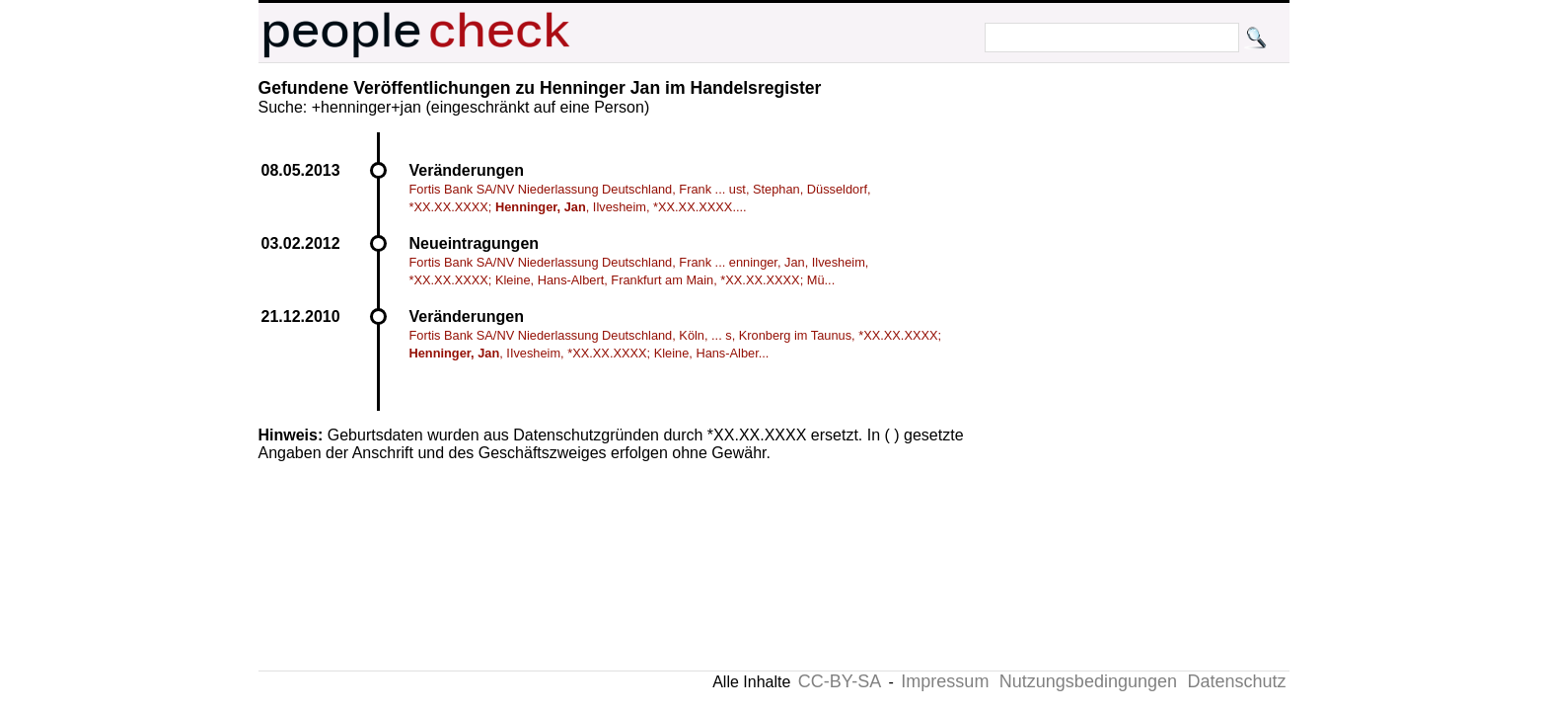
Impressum (945, 681)
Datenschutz (1236, 681)
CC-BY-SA (839, 681)
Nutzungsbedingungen (1088, 681)
